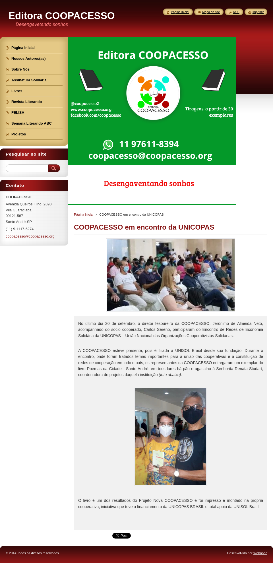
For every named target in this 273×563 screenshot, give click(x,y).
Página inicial (83, 214)
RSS (236, 12)
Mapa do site (211, 12)
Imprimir (258, 12)
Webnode (260, 553)
